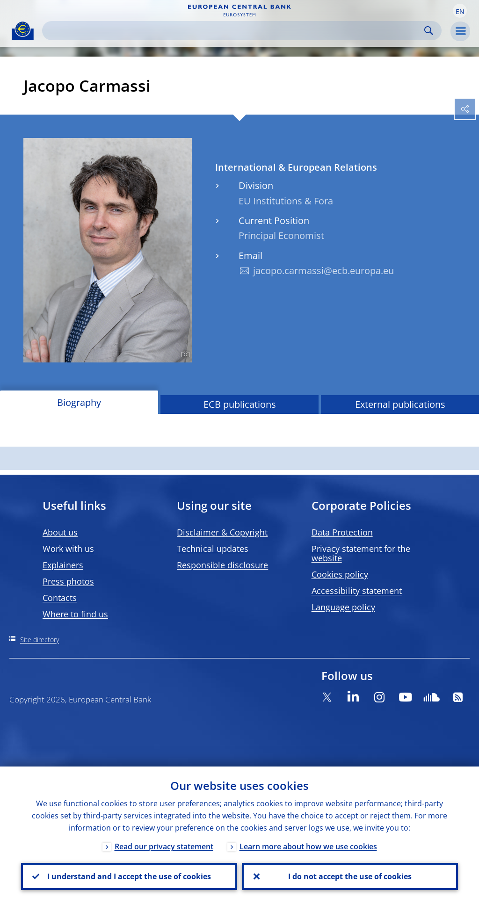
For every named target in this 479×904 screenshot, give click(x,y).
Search (428, 30)
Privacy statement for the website (361, 553)
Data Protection (342, 532)
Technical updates (212, 548)
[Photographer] (184, 354)
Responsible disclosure (222, 565)
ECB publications (239, 404)
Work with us (68, 548)
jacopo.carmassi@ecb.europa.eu (323, 270)
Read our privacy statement (164, 846)
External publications (400, 404)
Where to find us (75, 614)
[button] (460, 11)
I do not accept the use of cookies (350, 876)
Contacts (60, 597)
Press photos (68, 581)
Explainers (63, 565)
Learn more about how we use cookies (308, 846)
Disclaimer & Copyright (222, 532)
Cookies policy (340, 574)
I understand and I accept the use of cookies (129, 876)
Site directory (39, 639)
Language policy (343, 607)
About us (60, 532)
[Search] (234, 30)
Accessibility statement (357, 590)
